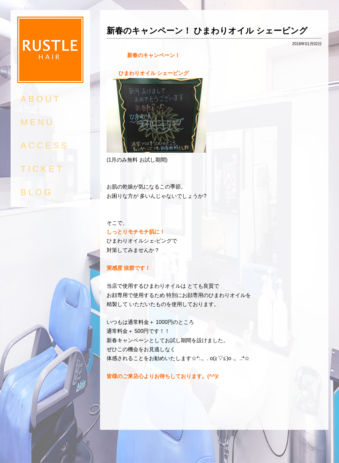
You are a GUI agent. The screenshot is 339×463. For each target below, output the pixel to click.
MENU (38, 122)
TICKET (42, 169)
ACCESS (45, 145)
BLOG (37, 192)
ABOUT (41, 99)
